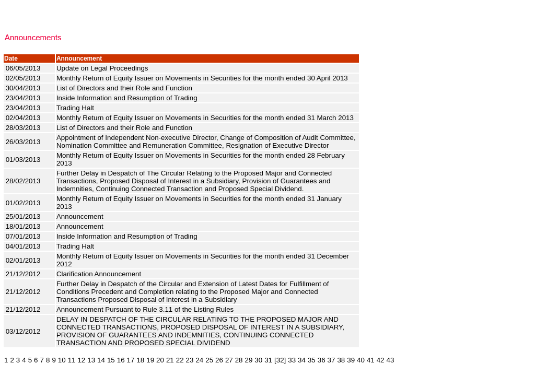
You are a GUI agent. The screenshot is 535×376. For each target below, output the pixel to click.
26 (219, 360)
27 (229, 360)
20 (160, 360)
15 (111, 360)
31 (268, 360)
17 (131, 360)
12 (81, 360)
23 (190, 360)
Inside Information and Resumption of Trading (127, 98)
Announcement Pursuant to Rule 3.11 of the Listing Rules (146, 309)
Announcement (80, 216)
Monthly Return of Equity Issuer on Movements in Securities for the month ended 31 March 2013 (206, 118)
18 (140, 360)
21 (170, 360)
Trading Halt (77, 108)
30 (258, 360)
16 (121, 360)
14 (101, 360)
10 (62, 360)
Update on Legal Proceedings (103, 68)
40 (361, 360)
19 (150, 360)
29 (249, 360)
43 (390, 360)
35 (312, 360)
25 (209, 360)
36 (321, 360)
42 (381, 360)
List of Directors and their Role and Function (125, 88)
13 (91, 360)
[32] (280, 360)
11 (72, 360)
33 (292, 360)
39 (351, 360)
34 (302, 360)
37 (331, 360)
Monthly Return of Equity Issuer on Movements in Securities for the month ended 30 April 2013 (203, 78)
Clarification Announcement (100, 274)
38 (341, 360)
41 (371, 360)
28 (239, 360)
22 (180, 360)
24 (199, 360)
